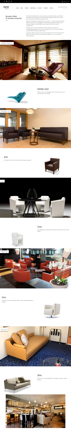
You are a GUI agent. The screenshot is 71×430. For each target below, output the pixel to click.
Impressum (24, 411)
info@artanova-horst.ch (11, 423)
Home (17, 7)
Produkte (27, 7)
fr (66, 1)
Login (23, 418)
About (22, 7)
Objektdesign (33, 7)
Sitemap (24, 417)
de (62, 1)
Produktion (46, 7)
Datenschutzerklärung (26, 413)
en (64, 1)
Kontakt (51, 7)
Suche (23, 415)
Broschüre (40, 7)
